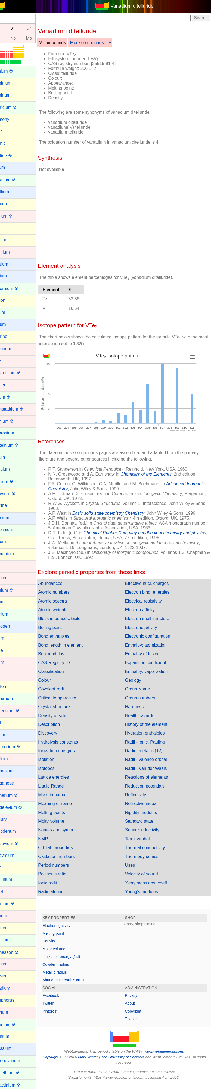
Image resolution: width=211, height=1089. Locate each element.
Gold (8, 565)
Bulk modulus (64, 654)
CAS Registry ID (66, 662)
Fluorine (12, 505)
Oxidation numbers (69, 856)
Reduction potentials (151, 786)
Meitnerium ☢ (17, 795)
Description (62, 724)
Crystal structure (66, 706)
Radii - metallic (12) (150, 750)
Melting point (66, 933)
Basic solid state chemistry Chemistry (121, 513)
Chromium (14, 348)
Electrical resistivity (149, 601)
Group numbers (146, 698)
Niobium (12, 915)
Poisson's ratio (65, 874)
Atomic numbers (66, 592)
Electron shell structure (153, 618)
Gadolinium (15, 529)
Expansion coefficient (151, 662)
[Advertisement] (129, 215)
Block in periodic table (72, 618)
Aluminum (13, 95)
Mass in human (65, 794)
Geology (139, 680)
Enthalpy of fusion (148, 654)
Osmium (12, 964)
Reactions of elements (152, 777)
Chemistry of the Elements (158, 474)
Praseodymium (18, 1060)
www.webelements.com (170, 1051)
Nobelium (13, 939)
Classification (63, 671)
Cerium (11, 312)
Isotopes (59, 768)
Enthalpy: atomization (152, 645)
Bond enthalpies (66, 636)
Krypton (11, 686)
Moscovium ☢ (17, 843)
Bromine (12, 239)
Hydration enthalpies (151, 733)
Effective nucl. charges (153, 583)
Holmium (12, 614)
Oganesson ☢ (17, 952)
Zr (10, 38)
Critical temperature (70, 698)
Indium (10, 638)
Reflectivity (141, 794)
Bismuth (12, 203)
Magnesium (15, 771)
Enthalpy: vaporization (152, 671)
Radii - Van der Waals (152, 768)
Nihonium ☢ (15, 904)
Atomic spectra (65, 601)
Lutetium (12, 759)
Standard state (145, 821)
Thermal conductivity (151, 847)
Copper (11, 384)
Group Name (143, 689)
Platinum (12, 1012)
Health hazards (146, 715)
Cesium (11, 324)
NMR (56, 839)
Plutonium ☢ (16, 1024)
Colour (57, 680)
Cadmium (13, 252)
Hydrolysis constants (71, 742)
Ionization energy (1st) (74, 956)
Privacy (137, 995)
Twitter (60, 1003)
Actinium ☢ (15, 71)
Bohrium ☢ (14, 216)
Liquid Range (63, 786)
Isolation (59, 759)
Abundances (63, 583)
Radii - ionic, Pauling (151, 742)
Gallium (11, 541)
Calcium (12, 276)
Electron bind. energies (153, 592)
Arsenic (11, 143)
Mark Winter (99, 1057)
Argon (9, 131)
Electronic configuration (153, 636)
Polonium (13, 1036)
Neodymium (15, 855)
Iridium (10, 662)
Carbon (11, 300)
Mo (42, 38)
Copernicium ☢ (18, 373)
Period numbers (66, 865)
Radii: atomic (63, 891)
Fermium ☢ (15, 481)
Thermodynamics (148, 856)
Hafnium (12, 577)
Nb (26, 38)
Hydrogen (13, 626)
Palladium (13, 988)
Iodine (10, 650)
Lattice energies (66, 777)
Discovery (60, 733)
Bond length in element (73, 645)
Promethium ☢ (18, 1073)
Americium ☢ (16, 107)
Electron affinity (146, 609)
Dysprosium (15, 433)
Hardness (140, 706)
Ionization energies (69, 750)
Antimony (13, 119)
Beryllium (13, 191)
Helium (10, 602)
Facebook (63, 995)
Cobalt (10, 360)
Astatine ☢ (14, 155)
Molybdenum (16, 831)
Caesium (12, 264)
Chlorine (12, 336)
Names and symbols (70, 830)
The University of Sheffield (134, 1057)
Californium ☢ (17, 288)
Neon (9, 867)
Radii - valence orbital (152, 759)
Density (61, 941)
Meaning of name (68, 803)
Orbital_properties (68, 847)
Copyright (139, 1011)
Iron (7, 674)
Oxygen (11, 976)
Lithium (11, 734)
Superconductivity (148, 830)
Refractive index (147, 803)
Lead (9, 722)
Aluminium (14, 83)
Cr (41, 28)
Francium (13, 517)
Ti (10, 28)
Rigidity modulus (147, 812)
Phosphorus (15, 1000)
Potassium (14, 1048)
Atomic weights (65, 609)
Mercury (12, 819)
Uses (136, 865)
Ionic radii (60, 883)
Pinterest (62, 1011)
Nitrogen (12, 928)
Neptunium (14, 879)
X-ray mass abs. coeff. (153, 883)
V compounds (65, 42)
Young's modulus (147, 891)
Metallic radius (67, 972)
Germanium (15, 553)
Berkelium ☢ (16, 180)
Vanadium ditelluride (138, 6)
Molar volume (64, 821)
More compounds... (101, 42)
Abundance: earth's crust (76, 980)
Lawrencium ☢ (18, 710)
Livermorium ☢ (18, 747)
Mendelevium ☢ (19, 807)
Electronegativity (147, 627)
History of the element (152, 724)
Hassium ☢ (15, 590)
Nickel (10, 891)
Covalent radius (68, 964)
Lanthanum (15, 698)
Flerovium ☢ (16, 493)
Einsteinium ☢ (17, 445)
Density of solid (65, 715)
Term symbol (143, 839)
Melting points (64, 812)
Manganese (15, 783)
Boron (9, 228)
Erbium (11, 457)
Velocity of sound (147, 874)
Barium (11, 167)
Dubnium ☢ (15, 421)
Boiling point (63, 627)
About (136, 1003)
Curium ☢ (13, 397)
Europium (13, 469)
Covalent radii (64, 689)
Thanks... (139, 1019)
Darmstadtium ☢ (20, 409)
